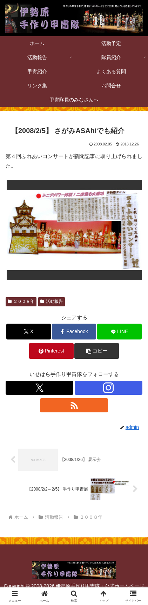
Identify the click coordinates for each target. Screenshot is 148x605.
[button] (96, 351)
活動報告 (51, 301)
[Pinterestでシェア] (51, 351)
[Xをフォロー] (39, 388)
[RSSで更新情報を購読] (74, 405)
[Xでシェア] (28, 331)
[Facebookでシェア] (74, 331)
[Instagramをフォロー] (108, 388)
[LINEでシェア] (119, 331)
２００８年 (21, 301)
